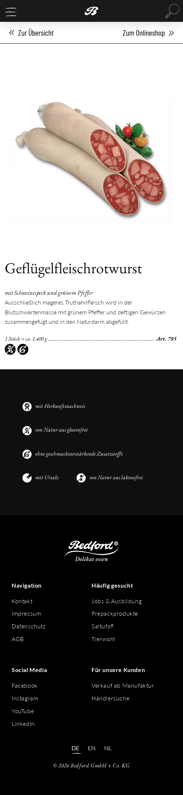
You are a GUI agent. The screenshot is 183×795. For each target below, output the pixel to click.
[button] (10, 12)
